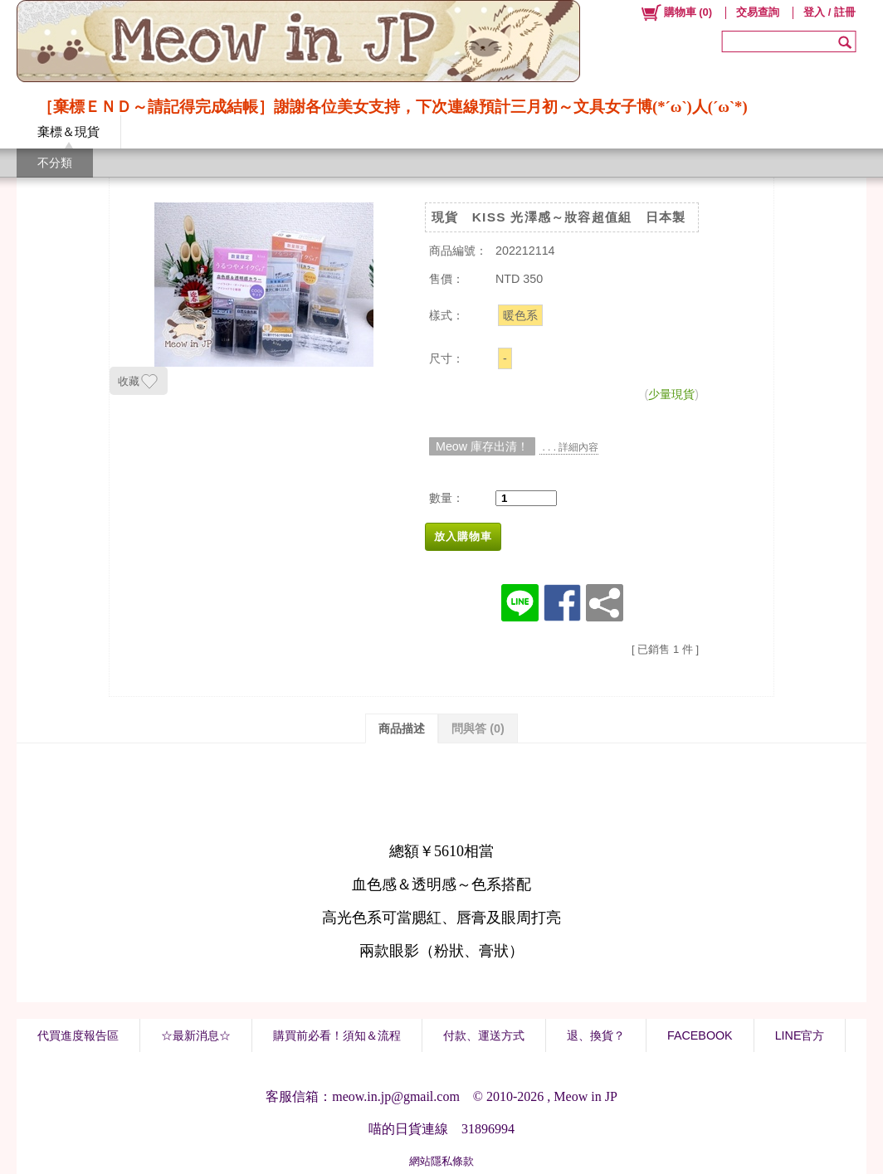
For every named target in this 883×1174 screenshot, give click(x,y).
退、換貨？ (596, 1035)
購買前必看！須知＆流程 (337, 1035)
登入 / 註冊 (829, 12)
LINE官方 (800, 1035)
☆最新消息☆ (196, 1035)
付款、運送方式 (483, 1035)
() (676, 12)
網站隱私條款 (441, 1161)
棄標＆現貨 (68, 131)
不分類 (54, 162)
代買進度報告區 (78, 1035)
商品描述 (401, 728)
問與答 (478, 728)
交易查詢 (757, 12)
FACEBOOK (700, 1035)
